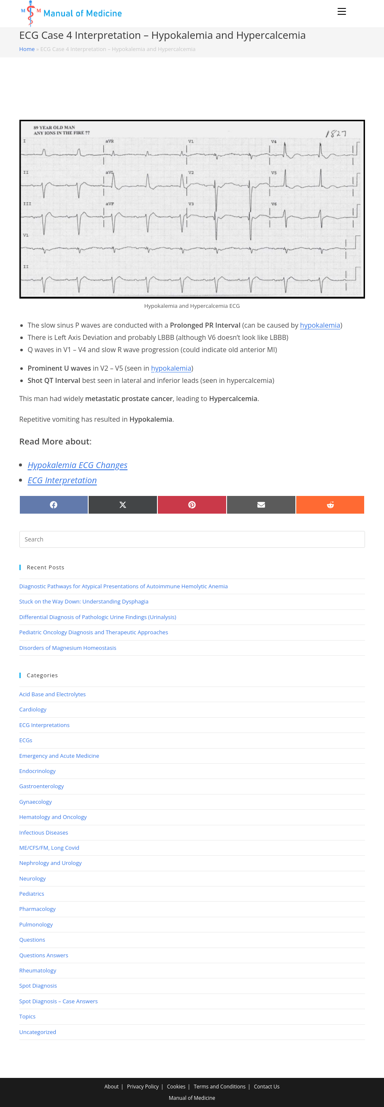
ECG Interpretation (62, 480)
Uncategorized (38, 1032)
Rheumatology (38, 970)
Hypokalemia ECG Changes (78, 465)
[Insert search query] (192, 539)
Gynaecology (35, 801)
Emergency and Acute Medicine (59, 756)
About (112, 1086)
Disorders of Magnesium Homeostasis (67, 648)
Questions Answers (43, 955)
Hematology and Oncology (53, 817)
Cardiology (32, 709)
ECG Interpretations (44, 725)
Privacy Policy (143, 1086)
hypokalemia (320, 325)
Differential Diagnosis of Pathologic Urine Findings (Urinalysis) (97, 617)
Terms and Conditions (220, 1086)
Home (27, 49)
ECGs (25, 740)
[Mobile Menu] (343, 11)
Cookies (176, 1086)
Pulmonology (36, 924)
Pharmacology (37, 909)
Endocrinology (37, 771)
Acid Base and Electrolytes (52, 694)
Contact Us (267, 1086)
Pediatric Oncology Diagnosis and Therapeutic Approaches (93, 632)
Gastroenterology (41, 786)
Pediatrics (31, 893)
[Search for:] (357, 11)
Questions (32, 939)
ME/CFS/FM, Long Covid (49, 847)
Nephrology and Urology (50, 863)
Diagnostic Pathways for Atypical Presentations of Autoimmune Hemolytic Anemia (123, 586)
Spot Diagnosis (38, 985)
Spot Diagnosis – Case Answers (58, 1001)
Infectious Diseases (43, 832)
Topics (27, 1016)
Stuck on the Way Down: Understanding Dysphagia (84, 601)
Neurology (32, 878)
